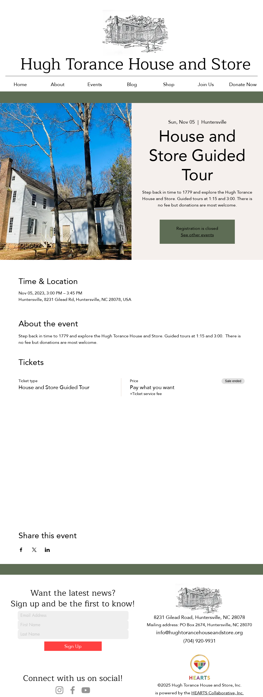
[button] (57, 84)
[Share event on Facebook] (21, 550)
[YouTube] (86, 690)
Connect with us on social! (73, 678)
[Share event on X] (34, 550)
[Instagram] (59, 690)
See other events (197, 235)
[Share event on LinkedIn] (47, 550)
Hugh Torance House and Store (135, 64)
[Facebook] (72, 690)
